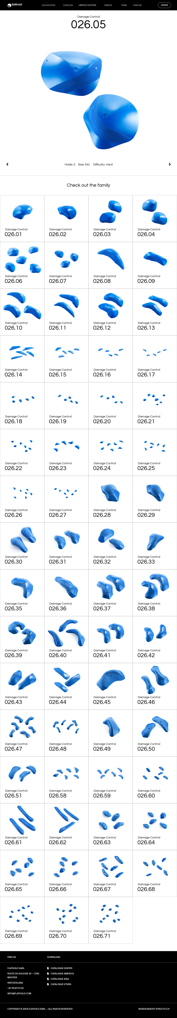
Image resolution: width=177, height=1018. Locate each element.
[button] (53, 957)
